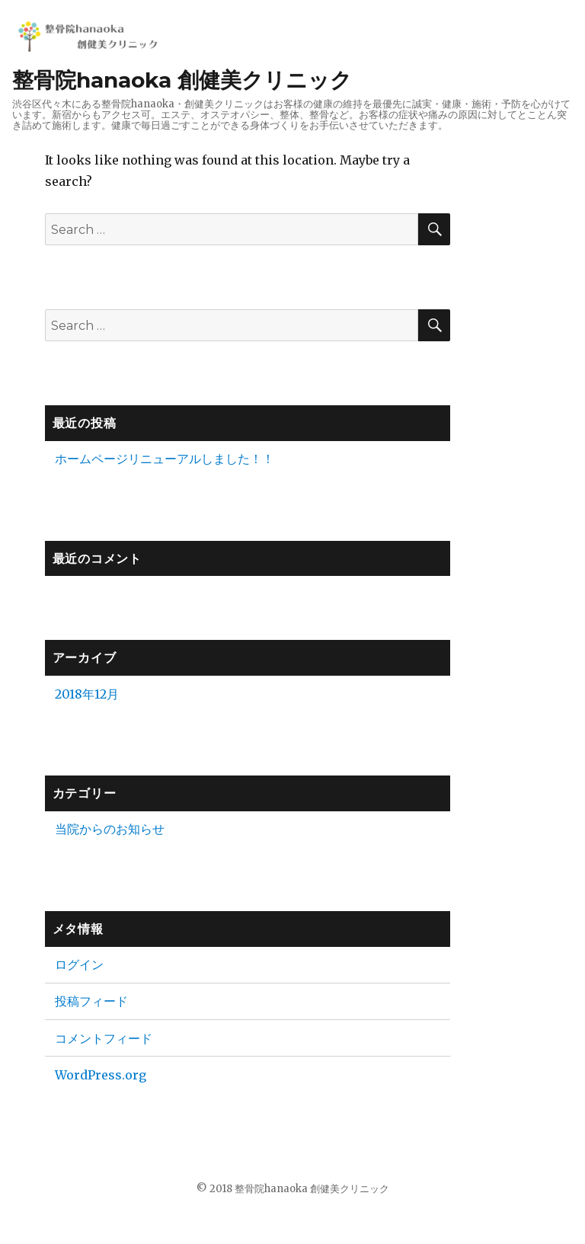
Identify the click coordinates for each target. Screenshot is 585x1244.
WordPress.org (100, 1075)
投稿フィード (91, 1001)
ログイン (79, 964)
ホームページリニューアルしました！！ (164, 458)
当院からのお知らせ (110, 828)
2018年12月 (87, 694)
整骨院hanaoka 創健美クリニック (182, 80)
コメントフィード (103, 1038)
